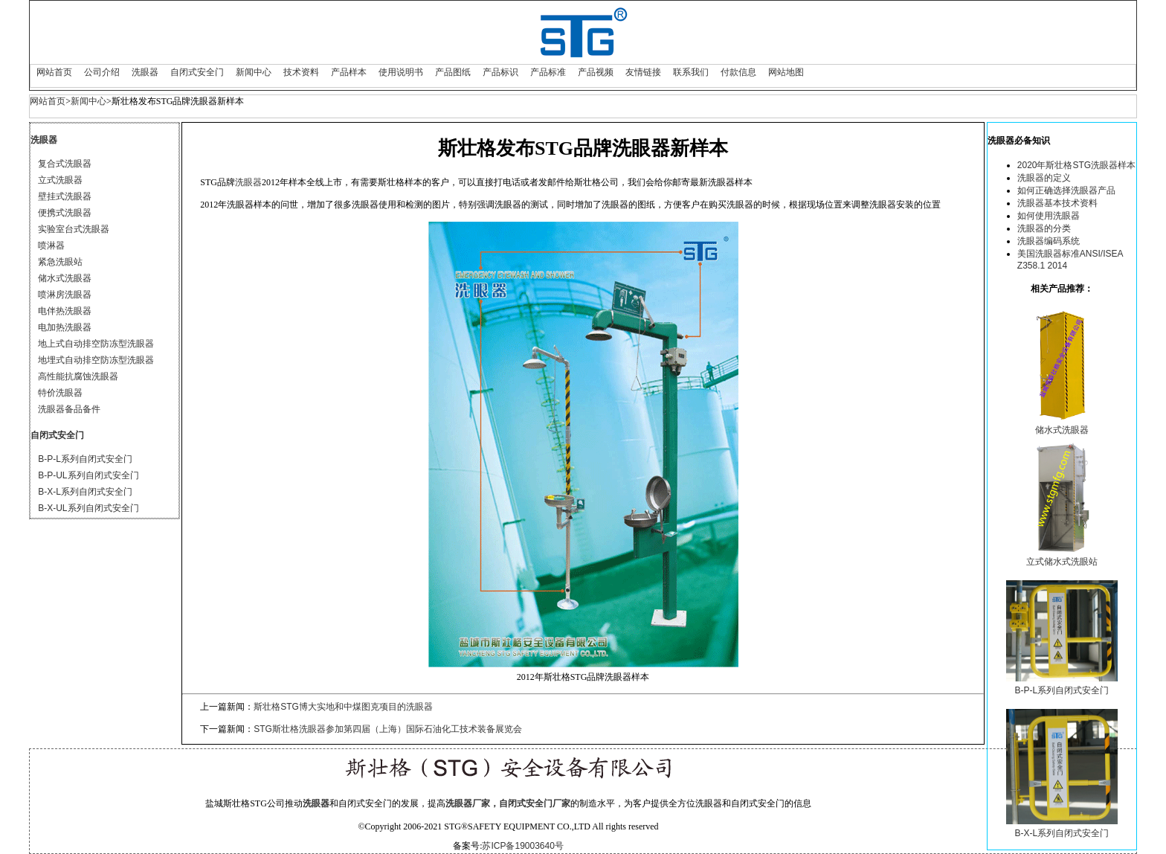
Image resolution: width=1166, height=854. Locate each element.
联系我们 (691, 72)
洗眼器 (145, 72)
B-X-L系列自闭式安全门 (85, 492)
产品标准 (548, 72)
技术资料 (301, 72)
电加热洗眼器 (64, 327)
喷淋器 (51, 245)
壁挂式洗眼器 (64, 196)
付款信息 (738, 72)
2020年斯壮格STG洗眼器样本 (1076, 165)
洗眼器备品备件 (69, 409)
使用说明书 (401, 72)
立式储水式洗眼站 (1062, 561)
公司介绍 (102, 72)
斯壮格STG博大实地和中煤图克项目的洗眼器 (343, 707)
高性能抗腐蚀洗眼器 (78, 376)
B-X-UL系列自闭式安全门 (88, 508)
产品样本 (349, 72)
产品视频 (595, 72)
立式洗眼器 (60, 180)
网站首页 (54, 72)
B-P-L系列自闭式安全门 (85, 459)
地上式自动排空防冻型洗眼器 (96, 343)
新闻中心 (253, 72)
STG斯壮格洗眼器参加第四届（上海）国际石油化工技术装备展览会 (388, 729)
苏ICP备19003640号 (522, 846)
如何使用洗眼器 (1048, 216)
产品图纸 (453, 72)
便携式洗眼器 (64, 213)
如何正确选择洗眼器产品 (1066, 190)
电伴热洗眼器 (64, 311)
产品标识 (500, 72)
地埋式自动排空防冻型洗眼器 (96, 360)
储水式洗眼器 (64, 278)
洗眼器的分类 (1044, 228)
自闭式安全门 (197, 72)
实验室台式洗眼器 (73, 229)
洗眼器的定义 (1044, 178)
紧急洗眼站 (60, 262)
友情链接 (643, 72)
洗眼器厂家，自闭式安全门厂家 (507, 803)
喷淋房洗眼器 (64, 294)
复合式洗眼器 (64, 163)
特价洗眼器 (60, 393)
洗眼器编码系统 (1048, 241)
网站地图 (786, 72)
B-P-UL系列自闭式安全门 (88, 475)
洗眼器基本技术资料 (1057, 203)
